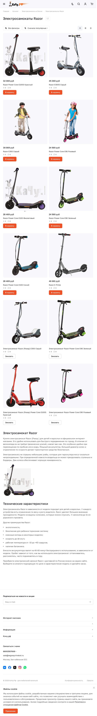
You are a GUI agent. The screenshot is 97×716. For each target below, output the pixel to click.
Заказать (9, 356)
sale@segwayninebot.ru (13, 655)
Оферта (90, 680)
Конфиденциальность (74, 680)
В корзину (9, 92)
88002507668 (9, 651)
